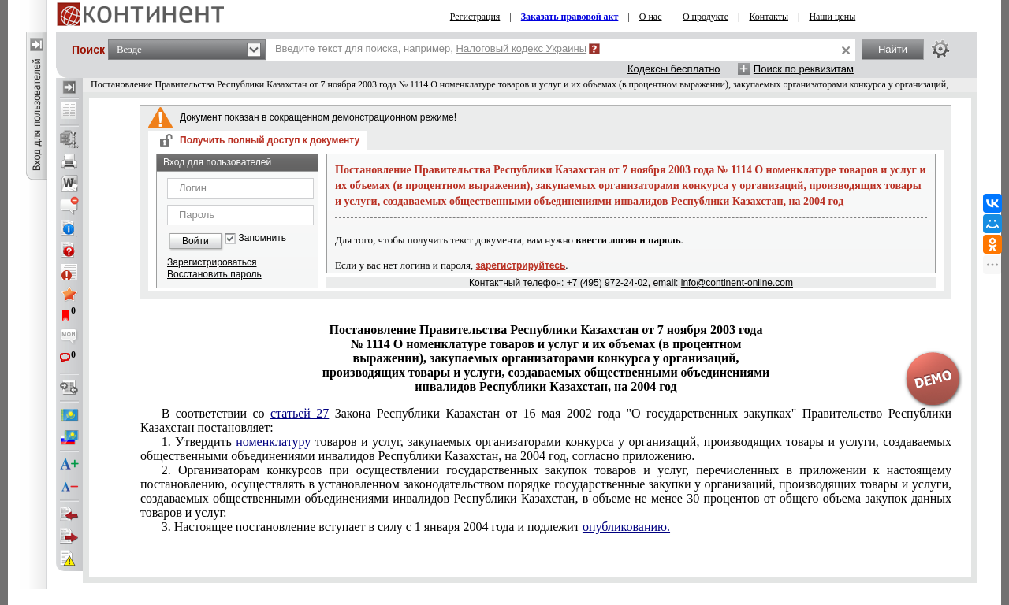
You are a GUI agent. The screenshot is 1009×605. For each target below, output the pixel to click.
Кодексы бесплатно (673, 69)
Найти (892, 49)
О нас (650, 16)
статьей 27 (299, 413)
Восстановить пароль (214, 274)
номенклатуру (273, 441)
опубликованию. (626, 526)
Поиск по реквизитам (804, 69)
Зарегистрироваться (211, 262)
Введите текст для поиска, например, (430, 48)
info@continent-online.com (737, 282)
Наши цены (832, 16)
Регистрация (475, 16)
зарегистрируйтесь (521, 265)
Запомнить (262, 238)
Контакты (768, 16)
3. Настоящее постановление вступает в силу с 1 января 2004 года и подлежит (416, 526)
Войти (195, 241)
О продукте (705, 16)
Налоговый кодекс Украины (521, 48)
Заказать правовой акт (570, 16)
